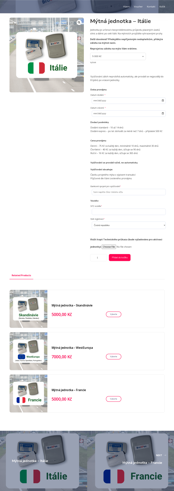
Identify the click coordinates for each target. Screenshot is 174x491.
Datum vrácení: (98, 107)
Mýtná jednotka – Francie (69, 390)
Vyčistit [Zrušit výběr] (93, 62)
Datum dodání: (98, 95)
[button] (79, 22)
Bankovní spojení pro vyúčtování (105, 186)
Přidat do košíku (120, 257)
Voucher (138, 6)
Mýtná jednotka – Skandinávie (72, 305)
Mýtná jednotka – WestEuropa (72, 348)
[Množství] (98, 257)
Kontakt (151, 6)
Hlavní (126, 6)
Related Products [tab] (21, 275)
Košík (162, 6)
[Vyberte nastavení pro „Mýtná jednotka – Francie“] (113, 399)
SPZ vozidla (96, 206)
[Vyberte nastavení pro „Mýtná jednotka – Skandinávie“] (113, 314)
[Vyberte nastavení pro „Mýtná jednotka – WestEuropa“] (113, 356)
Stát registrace (97, 219)
